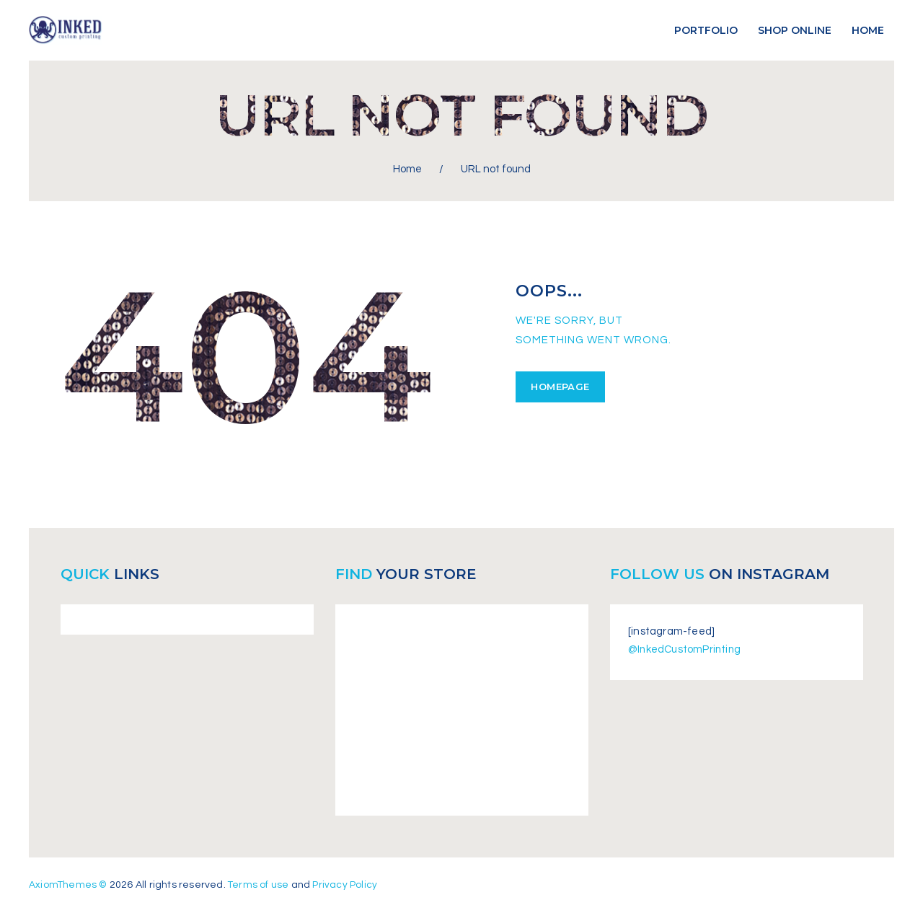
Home (407, 169)
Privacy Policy (346, 884)
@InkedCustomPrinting (686, 649)
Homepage (559, 386)
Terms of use (260, 884)
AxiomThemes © (69, 884)
